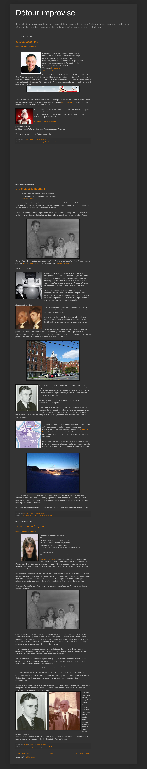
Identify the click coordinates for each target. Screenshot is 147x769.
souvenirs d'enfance (48, 747)
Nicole (42, 515)
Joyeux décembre (26, 41)
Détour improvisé (45, 12)
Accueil (53, 753)
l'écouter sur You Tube (64, 263)
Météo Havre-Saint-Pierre (25, 47)
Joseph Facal (47, 70)
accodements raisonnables (31, 142)
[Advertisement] (53, 163)
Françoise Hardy (28, 747)
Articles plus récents (23, 753)
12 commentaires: (40, 744)
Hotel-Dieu (35, 515)
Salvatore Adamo (27, 199)
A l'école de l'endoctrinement (45, 122)
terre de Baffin (48, 515)
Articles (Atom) (30, 757)
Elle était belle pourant (32, 263)
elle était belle (27, 515)
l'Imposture (55, 68)
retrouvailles (37, 747)
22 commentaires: (40, 139)
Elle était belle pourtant (30, 188)
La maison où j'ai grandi (30, 526)
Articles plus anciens (83, 753)
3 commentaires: (40, 513)
